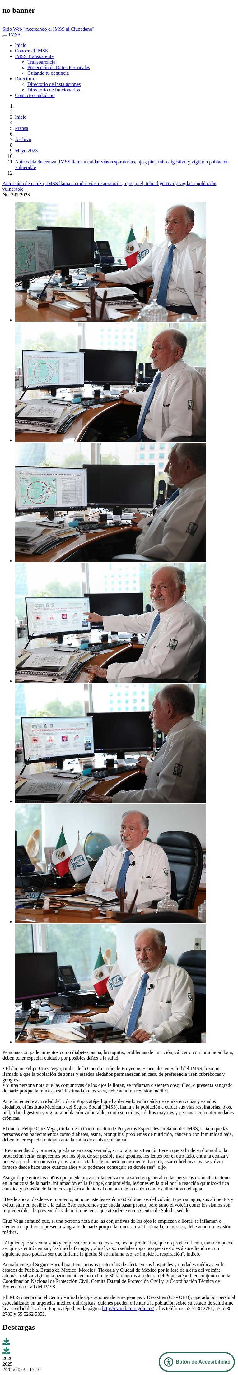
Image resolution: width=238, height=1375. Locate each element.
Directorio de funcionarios (53, 89)
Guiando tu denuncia (48, 73)
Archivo (23, 139)
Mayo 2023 (26, 150)
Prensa (21, 128)
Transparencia (41, 62)
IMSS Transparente (34, 56)
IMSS (14, 34)
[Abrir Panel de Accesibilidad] (197, 1362)
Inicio (20, 45)
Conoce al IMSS (31, 50)
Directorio (25, 78)
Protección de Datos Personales (58, 67)
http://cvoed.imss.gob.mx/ (128, 1308)
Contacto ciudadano (35, 95)
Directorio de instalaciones (54, 84)
